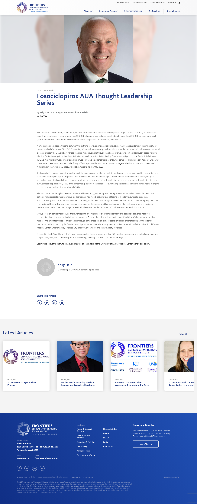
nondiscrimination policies (89, 486)
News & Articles (48, 90)
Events (106, 433)
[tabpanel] (26, 366)
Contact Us (172, 3)
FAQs (105, 442)
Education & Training (133, 11)
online (122, 490)
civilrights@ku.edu (90, 488)
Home (39, 90)
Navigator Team (83, 451)
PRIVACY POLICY (76, 477)
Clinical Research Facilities (84, 437)
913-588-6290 (23, 458)
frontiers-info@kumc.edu (47, 458)
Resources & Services (108, 11)
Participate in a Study (140, 3)
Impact (106, 438)
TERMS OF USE (88, 477)
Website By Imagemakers (171, 477)
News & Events (172, 11)
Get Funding (154, 11)
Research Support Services (84, 430)
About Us (88, 11)
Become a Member (122, 3)
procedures (106, 486)
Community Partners (157, 3)
